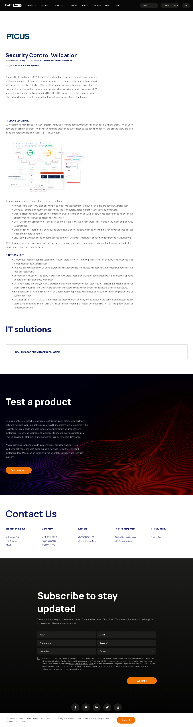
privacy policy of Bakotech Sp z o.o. (81, 664)
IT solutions (58, 5)
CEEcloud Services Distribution (126, 537)
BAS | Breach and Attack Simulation (55, 60)
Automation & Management (26, 65)
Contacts (119, 5)
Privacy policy (156, 537)
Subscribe (142, 680)
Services (97, 5)
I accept (126, 720)
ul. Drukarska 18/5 (12, 537)
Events (85, 5)
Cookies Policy (58, 718)
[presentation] (57, 681)
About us (32, 5)
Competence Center (125, 541)
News (107, 5)
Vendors (44, 5)
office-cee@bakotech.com (87, 541)
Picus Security (18, 60)
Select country (170, 5)
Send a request (18, 470)
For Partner (73, 5)
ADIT (116, 541)
